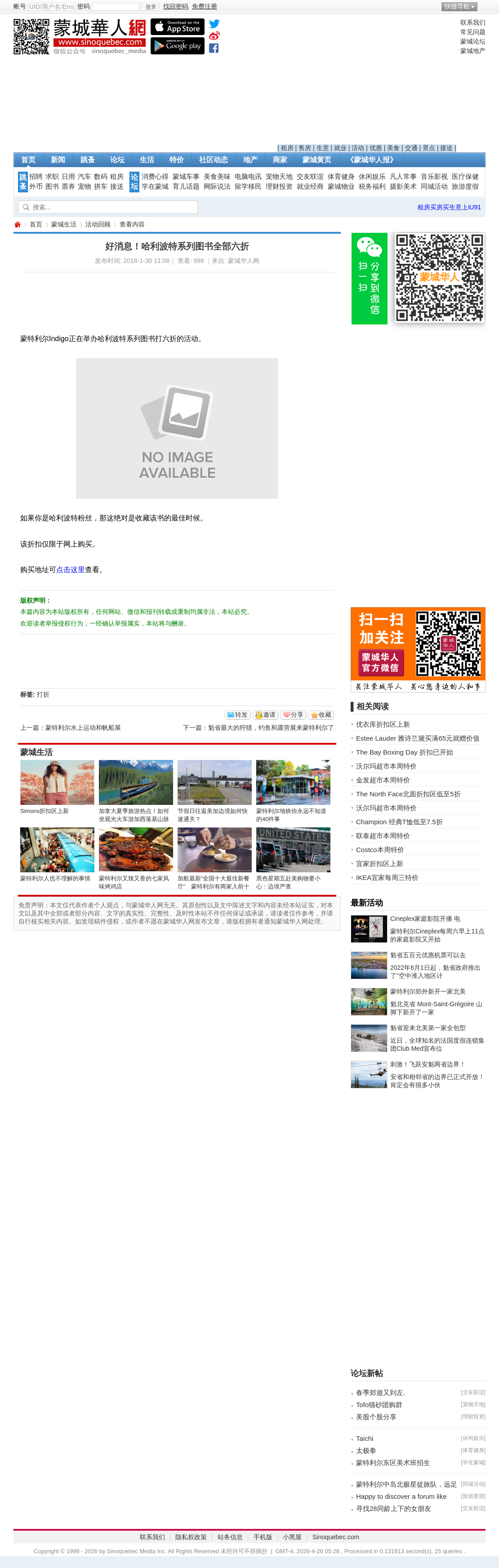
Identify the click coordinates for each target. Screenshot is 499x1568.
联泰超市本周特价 (383, 836)
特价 (176, 160)
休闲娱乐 (372, 176)
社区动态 (213, 160)
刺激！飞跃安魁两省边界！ (428, 1064)
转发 (241, 714)
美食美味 (217, 176)
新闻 (58, 160)
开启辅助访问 (483, 6)
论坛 (117, 160)
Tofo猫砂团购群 (379, 1404)
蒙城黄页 (317, 160)
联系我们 (473, 22)
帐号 (19, 6)
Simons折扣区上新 (44, 811)
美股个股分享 (376, 1417)
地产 (250, 160)
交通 (411, 147)
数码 (100, 176)
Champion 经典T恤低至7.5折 (399, 822)
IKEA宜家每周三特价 (387, 877)
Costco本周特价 (380, 849)
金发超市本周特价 (383, 780)
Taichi (364, 1438)
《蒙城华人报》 (372, 160)
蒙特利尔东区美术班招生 (393, 1462)
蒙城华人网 (17, 224)
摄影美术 (403, 186)
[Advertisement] (366, 81)
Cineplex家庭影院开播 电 (425, 918)
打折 (43, 694)
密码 (83, 6)
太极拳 (366, 1450)
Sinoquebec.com (335, 1537)
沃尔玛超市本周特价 (386, 766)
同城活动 (434, 186)
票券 (68, 186)
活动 (358, 147)
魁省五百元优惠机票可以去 (428, 955)
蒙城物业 (341, 186)
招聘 (36, 176)
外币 (36, 186)
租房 (287, 147)
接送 (446, 147)
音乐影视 (434, 176)
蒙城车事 (186, 176)
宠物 (84, 186)
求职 (52, 176)
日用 (68, 176)
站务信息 (230, 1537)
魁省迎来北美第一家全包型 (428, 1027)
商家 (280, 160)
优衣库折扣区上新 (383, 724)
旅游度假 (465, 186)
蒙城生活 (63, 224)
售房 (305, 147)
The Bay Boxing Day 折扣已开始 (404, 752)
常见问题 (473, 32)
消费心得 (155, 176)
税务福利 (372, 186)
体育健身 (341, 176)
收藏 (325, 714)
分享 (297, 714)
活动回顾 (98, 224)
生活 (147, 160)
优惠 (376, 147)
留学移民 (248, 186)
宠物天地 (279, 176)
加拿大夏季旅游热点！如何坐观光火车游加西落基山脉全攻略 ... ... (134, 819)
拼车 (100, 186)
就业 (340, 147)
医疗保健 (465, 176)
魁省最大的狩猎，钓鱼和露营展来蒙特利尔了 (271, 727)
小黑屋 (292, 1537)
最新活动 (367, 902)
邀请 (269, 714)
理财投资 (279, 186)
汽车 (84, 176)
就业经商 (310, 186)
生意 (322, 147)
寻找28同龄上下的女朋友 (393, 1508)
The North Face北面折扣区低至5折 (408, 794)
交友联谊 (310, 176)
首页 (28, 160)
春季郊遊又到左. (380, 1392)
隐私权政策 (191, 1537)
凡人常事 (403, 176)
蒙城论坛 (473, 41)
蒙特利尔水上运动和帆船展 (83, 727)
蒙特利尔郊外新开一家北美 (428, 991)
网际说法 (217, 186)
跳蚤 (87, 160)
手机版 (263, 1537)
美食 (393, 147)
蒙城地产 (473, 50)
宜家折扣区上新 (379, 863)
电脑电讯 (248, 176)
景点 (429, 147)
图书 (52, 186)
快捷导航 (457, 6)
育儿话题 (186, 186)
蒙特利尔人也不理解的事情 (55, 878)
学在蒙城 (155, 186)
